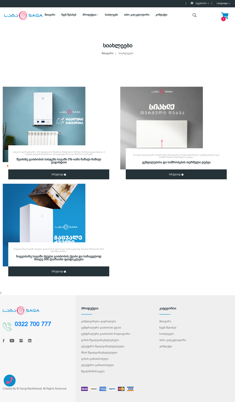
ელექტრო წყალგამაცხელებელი (102, 346)
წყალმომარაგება (93, 371)
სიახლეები (111, 14)
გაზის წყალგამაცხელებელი (100, 340)
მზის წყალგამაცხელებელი (99, 352)
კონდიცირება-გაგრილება (98, 321)
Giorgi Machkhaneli (30, 388)
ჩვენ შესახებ (68, 14)
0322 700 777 (33, 324)
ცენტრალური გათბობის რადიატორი (105, 333)
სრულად (59, 175)
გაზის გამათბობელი (95, 358)
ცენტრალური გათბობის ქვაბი (101, 327)
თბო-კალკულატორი (136, 14)
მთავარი (50, 14)
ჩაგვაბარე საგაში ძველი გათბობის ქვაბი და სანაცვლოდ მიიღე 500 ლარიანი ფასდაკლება (59, 250)
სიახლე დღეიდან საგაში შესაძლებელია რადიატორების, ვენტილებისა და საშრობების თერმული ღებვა (176, 156)
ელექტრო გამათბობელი (97, 365)
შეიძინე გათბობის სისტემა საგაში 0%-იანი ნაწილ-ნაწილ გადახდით (59, 161)
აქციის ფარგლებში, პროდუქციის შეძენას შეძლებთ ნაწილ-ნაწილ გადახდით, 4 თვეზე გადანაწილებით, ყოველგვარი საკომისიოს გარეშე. (59, 153)
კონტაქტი (161, 14)
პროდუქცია (90, 15)
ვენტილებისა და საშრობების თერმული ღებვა (176, 162)
